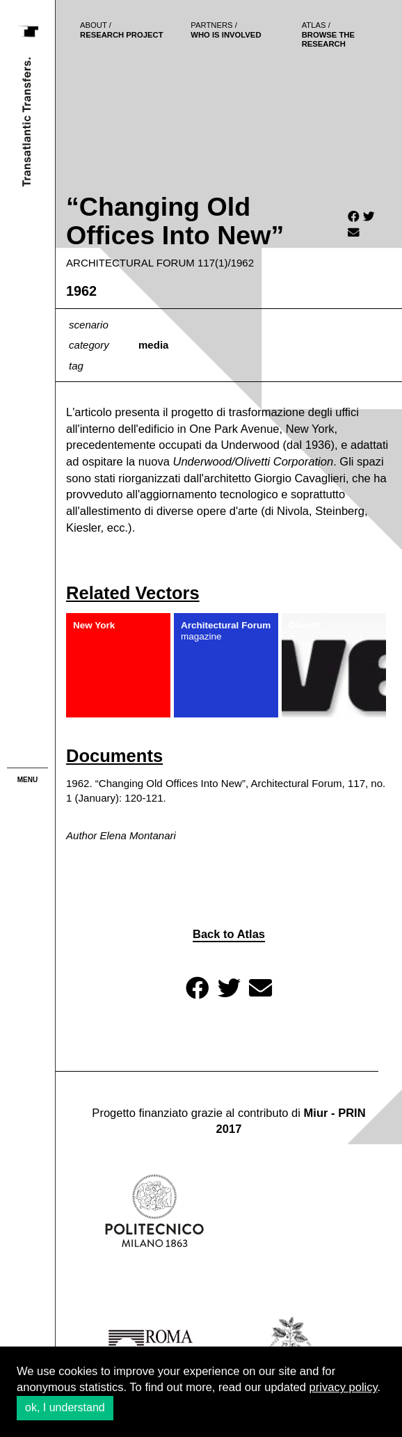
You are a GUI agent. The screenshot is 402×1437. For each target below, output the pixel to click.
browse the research (328, 34)
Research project (121, 30)
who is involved (226, 30)
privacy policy (343, 1387)
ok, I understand (65, 1407)
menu (27, 780)
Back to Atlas (229, 934)
